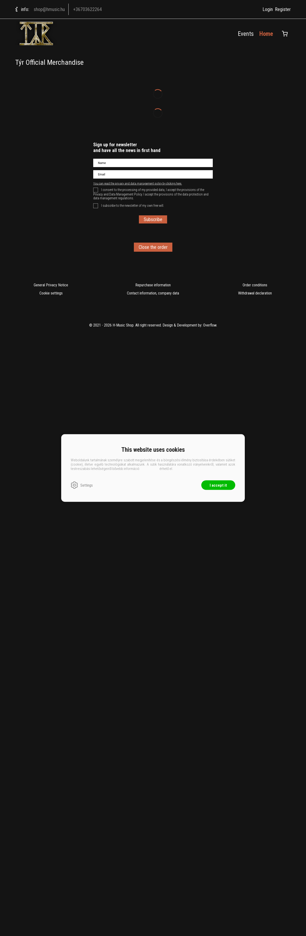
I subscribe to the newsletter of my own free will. (132, 631)
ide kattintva (149, 469)
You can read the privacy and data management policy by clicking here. (137, 609)
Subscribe (153, 645)
